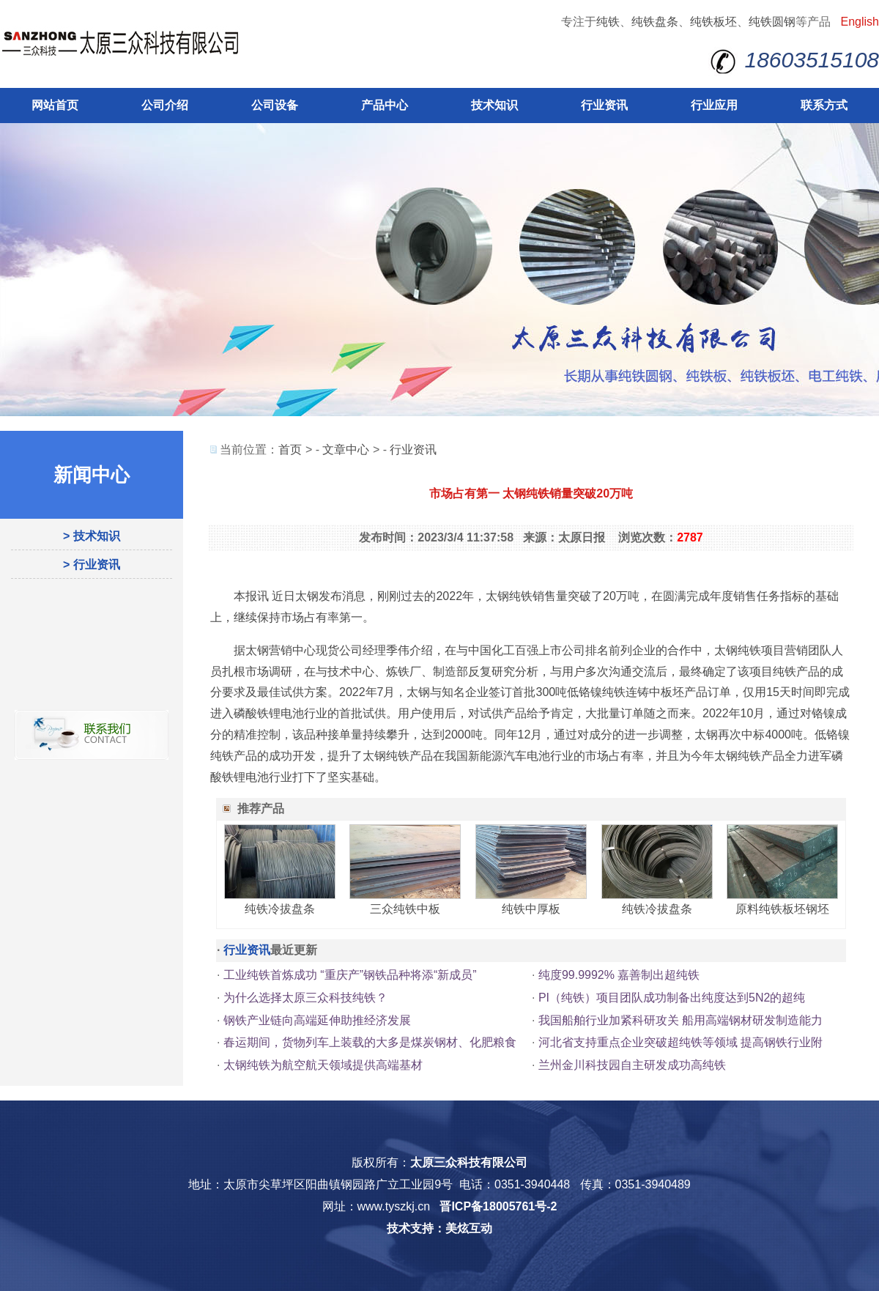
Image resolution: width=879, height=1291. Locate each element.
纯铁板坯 (713, 21)
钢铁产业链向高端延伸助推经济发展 (317, 1020)
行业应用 (714, 105)
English (860, 21)
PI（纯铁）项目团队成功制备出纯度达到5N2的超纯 (671, 997)
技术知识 (494, 105)
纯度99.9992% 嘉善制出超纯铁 (619, 975)
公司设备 (274, 105)
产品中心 (384, 105)
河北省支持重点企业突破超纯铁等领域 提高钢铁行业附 (680, 1042)
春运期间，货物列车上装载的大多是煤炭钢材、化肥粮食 (369, 1042)
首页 (290, 449)
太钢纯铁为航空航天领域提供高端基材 (323, 1065)
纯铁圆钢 (772, 21)
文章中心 (345, 449)
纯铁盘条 (654, 21)
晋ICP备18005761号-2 (498, 1206)
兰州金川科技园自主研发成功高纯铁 (632, 1065)
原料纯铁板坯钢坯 (782, 909)
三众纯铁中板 (405, 909)
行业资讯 (604, 105)
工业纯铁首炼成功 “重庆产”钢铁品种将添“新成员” (350, 975)
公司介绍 (164, 105)
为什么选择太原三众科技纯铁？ (305, 997)
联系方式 (824, 105)
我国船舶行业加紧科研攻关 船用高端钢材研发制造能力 (680, 1020)
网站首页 (54, 105)
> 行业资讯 (91, 564)
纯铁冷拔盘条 (280, 909)
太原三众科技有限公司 (468, 1162)
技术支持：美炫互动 (439, 1228)
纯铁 (608, 21)
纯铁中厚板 (531, 909)
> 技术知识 (91, 536)
